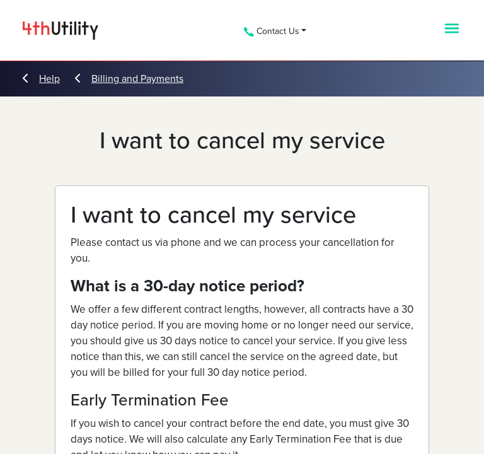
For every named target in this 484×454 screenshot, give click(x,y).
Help (41, 79)
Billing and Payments (129, 79)
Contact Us (271, 31)
